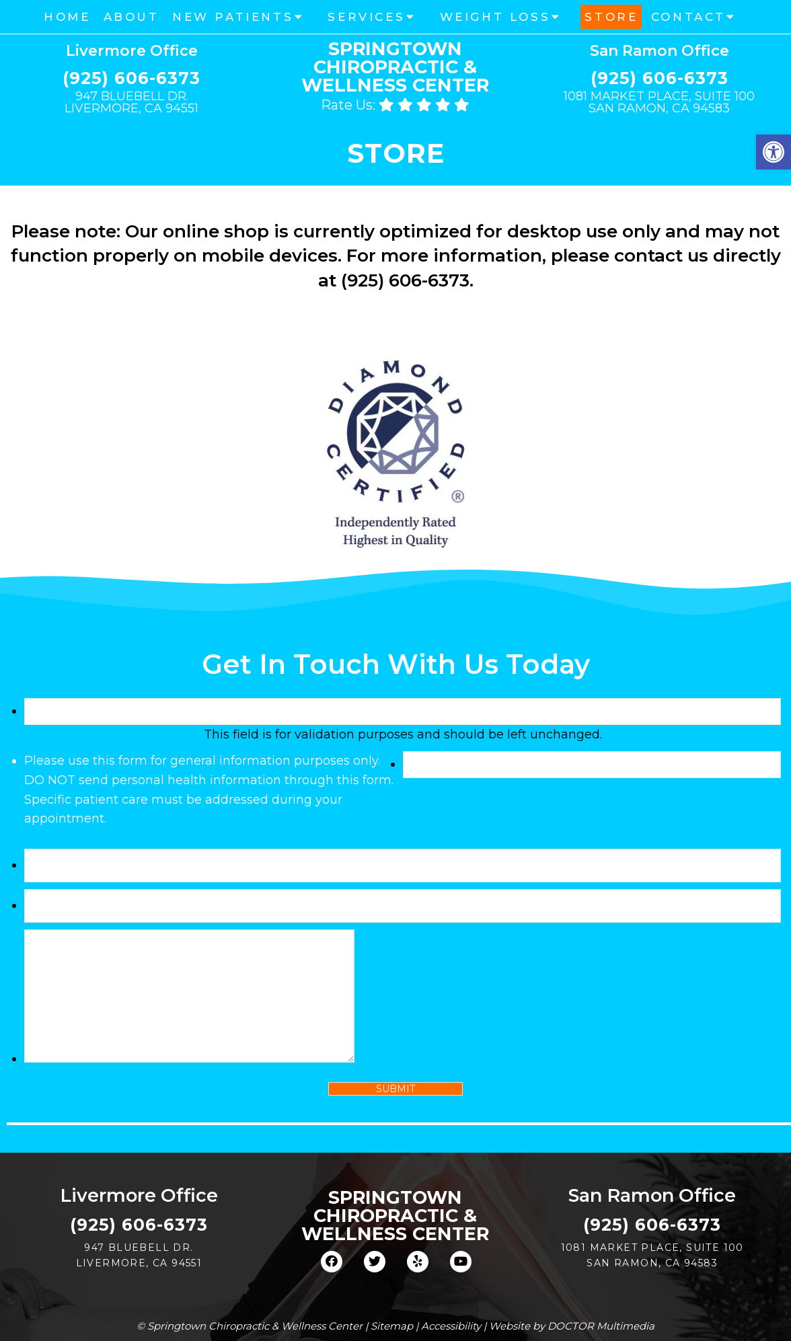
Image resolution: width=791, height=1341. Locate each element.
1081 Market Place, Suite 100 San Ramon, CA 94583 (659, 102)
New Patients (232, 17)
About (131, 17)
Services (366, 17)
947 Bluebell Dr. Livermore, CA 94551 (131, 102)
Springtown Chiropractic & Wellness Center (395, 67)
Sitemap (392, 1325)
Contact (688, 17)
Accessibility (451, 1325)
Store (611, 17)
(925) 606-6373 (131, 78)
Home (67, 17)
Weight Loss (495, 17)
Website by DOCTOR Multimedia (571, 1325)
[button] (773, 152)
